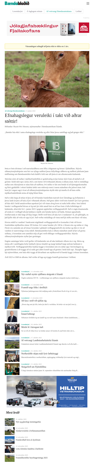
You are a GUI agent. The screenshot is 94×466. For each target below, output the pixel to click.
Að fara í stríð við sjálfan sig (34, 300)
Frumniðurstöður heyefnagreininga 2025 (32, 458)
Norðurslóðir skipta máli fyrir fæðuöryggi (39, 353)
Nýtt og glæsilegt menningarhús (28, 422)
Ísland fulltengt (28, 314)
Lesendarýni (17, 11)
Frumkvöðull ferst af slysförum (28, 440)
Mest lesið (12, 412)
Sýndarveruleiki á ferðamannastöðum (30, 431)
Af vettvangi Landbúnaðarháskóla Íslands (39, 340)
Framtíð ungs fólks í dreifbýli (34, 287)
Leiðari (79, 11)
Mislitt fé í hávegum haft (32, 327)
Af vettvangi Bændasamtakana (58, 11)
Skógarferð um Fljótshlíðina (33, 367)
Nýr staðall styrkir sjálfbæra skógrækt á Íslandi (42, 274)
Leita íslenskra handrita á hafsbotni (29, 449)
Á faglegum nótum (34, 11)
